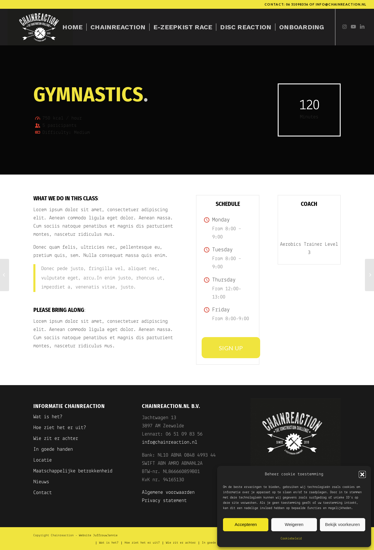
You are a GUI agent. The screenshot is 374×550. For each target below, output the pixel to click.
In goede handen (53, 449)
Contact (42, 493)
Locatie (42, 460)
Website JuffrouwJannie (98, 535)
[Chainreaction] (40, 27)
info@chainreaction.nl (341, 4)
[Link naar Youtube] (353, 27)
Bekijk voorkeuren (342, 524)
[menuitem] (72, 27)
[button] (362, 474)
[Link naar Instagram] (344, 27)
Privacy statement (164, 500)
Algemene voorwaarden (168, 492)
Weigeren (294, 524)
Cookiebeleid (291, 538)
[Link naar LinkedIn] (362, 27)
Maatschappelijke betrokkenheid (72, 471)
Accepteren (246, 524)
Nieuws (41, 482)
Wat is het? (47, 417)
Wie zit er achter (55, 438)
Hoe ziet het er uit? (59, 428)
